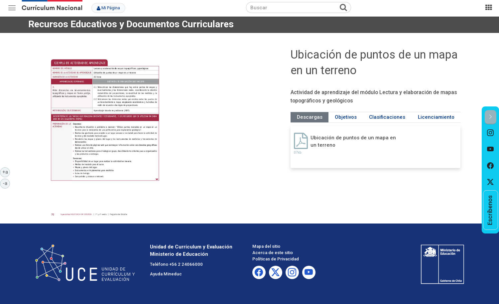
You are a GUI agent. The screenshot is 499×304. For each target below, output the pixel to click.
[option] (490, 132)
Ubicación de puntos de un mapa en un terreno (353, 141)
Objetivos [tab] (346, 117)
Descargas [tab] (309, 117)
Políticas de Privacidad (275, 258)
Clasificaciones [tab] (387, 117)
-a (6, 183)
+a (6, 171)
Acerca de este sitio (272, 252)
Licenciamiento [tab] (436, 117)
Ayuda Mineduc (166, 273)
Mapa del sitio (266, 246)
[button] (490, 117)
